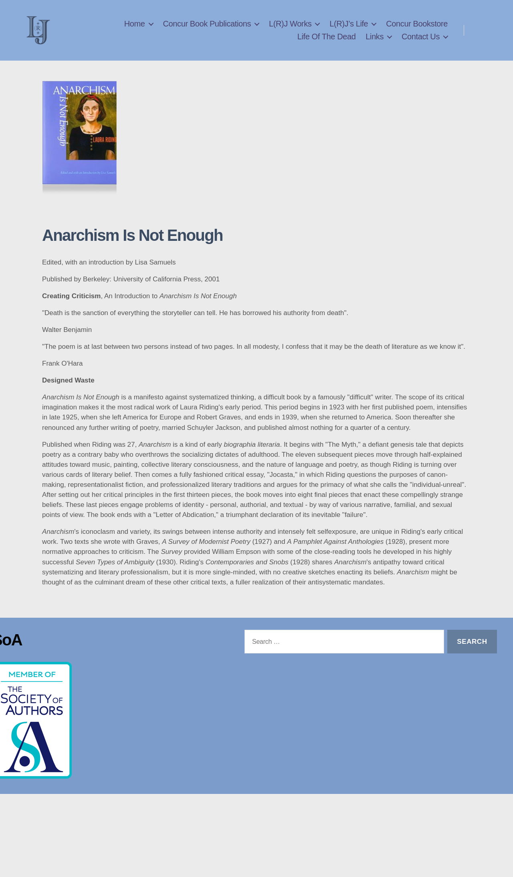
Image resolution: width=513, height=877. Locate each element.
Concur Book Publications (207, 31)
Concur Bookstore (417, 31)
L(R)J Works (290, 31)
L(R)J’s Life (348, 31)
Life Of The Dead (326, 44)
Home (134, 31)
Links (375, 44)
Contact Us (421, 44)
